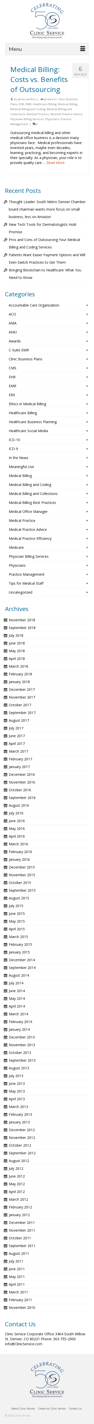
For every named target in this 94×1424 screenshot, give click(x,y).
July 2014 (16, 983)
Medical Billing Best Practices (32, 502)
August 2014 (19, 975)
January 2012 (19, 1214)
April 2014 (17, 1006)
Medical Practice (38, 114)
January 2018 (19, 681)
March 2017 (18, 751)
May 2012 (17, 1184)
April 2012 (17, 1191)
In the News (18, 457)
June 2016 (17, 820)
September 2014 (22, 967)
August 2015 (19, 898)
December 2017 (22, 689)
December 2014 (22, 959)
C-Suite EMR (19, 350)
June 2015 (17, 913)
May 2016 (17, 828)
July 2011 (16, 1261)
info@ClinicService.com (23, 1344)
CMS (12, 368)
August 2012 (19, 1160)
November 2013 (22, 1044)
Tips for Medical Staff (26, 583)
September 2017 (22, 712)
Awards (15, 341)
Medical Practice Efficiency (30, 538)
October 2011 (20, 1238)
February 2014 (20, 1021)
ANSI (13, 332)
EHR (21, 104)
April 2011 (17, 1284)
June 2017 (17, 735)
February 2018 (20, 674)
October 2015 (20, 882)
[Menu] (47, 49)
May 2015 (17, 921)
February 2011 (20, 1299)
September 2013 (22, 1060)
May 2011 (17, 1276)
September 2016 (22, 797)
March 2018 (18, 666)
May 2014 (17, 998)
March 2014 (18, 1014)
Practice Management (27, 574)
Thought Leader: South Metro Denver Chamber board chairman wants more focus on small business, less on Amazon (47, 209)
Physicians (52, 119)
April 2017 (17, 743)
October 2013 (20, 1052)
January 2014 (19, 1029)
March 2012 (18, 1199)
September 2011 (22, 1245)
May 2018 (17, 650)
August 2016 (19, 805)
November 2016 (22, 782)
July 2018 (16, 635)
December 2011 (22, 1222)
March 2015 (18, 936)
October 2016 (20, 790)
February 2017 (20, 759)
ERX (12, 395)
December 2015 (22, 867)
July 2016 (16, 813)
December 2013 (22, 1037)
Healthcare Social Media (28, 430)
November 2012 (22, 1137)
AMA (13, 323)
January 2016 (19, 859)
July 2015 (16, 905)
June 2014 (17, 990)
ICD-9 (13, 448)
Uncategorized (20, 592)
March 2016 (18, 844)
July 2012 (16, 1168)
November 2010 (22, 1307)
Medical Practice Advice (66, 114)
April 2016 (17, 836)
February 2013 (20, 1114)
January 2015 (19, 952)
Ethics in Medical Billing (27, 403)
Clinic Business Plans (25, 359)
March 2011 (18, 1292)
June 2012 (17, 1176)
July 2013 (16, 1075)
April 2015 (17, 929)
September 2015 (22, 890)
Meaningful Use (21, 466)
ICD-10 (14, 439)
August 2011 (19, 1253)
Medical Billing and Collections (33, 493)
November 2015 (22, 874)
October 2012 (20, 1145)
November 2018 (22, 620)
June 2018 (17, 643)
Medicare (16, 547)
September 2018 (22, 627)
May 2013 (17, 1091)
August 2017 (19, 720)
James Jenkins (27, 99)
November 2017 (22, 697)
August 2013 (19, 1068)
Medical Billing (67, 104)
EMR (28, 104)
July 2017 (16, 728)
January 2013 (19, 1122)
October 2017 (20, 705)
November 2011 (22, 1230)
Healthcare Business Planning (33, 421)
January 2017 (19, 766)
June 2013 (17, 1083)
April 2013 (17, 1099)
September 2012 (22, 1153)
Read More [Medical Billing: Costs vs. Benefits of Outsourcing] (56, 162)
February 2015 (20, 944)
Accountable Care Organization (34, 305)
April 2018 (17, 658)
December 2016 (22, 774)
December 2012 (22, 1129)
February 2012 (20, 1207)
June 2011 (17, 1268)
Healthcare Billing (44, 104)
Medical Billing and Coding (27, 109)
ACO (12, 314)
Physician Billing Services (27, 119)
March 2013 (18, 1106)
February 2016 (20, 851)
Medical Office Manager (28, 511)
